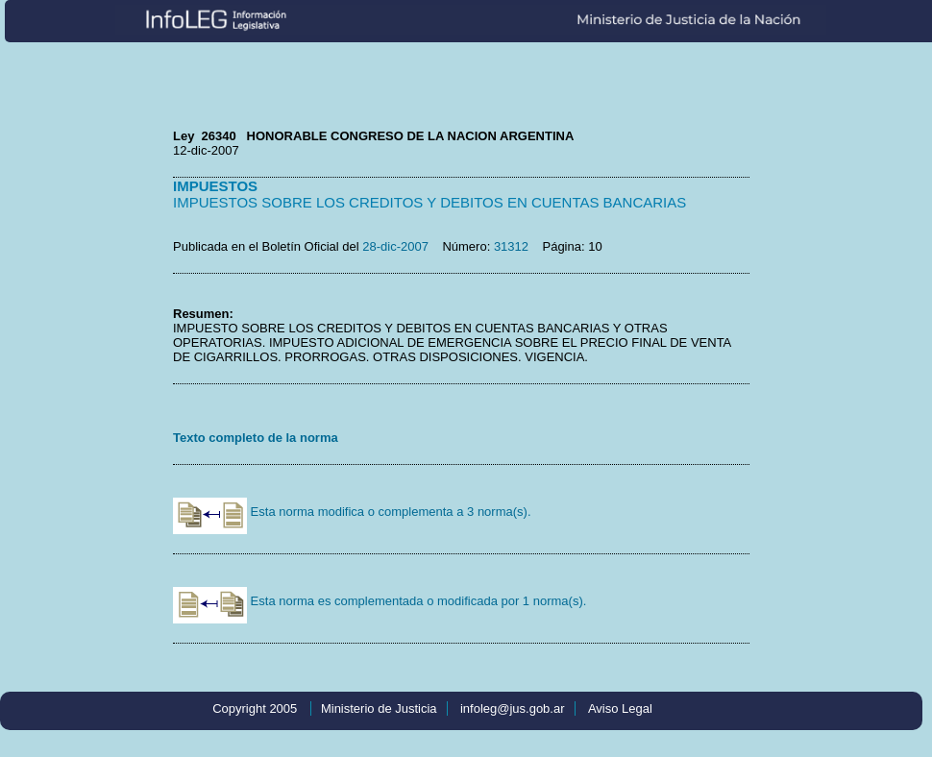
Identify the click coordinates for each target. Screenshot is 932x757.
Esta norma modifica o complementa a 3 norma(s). (352, 511)
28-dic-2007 (395, 246)
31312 (511, 246)
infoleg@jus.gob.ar (512, 708)
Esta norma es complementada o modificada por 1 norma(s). (379, 601)
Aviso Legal (620, 708)
